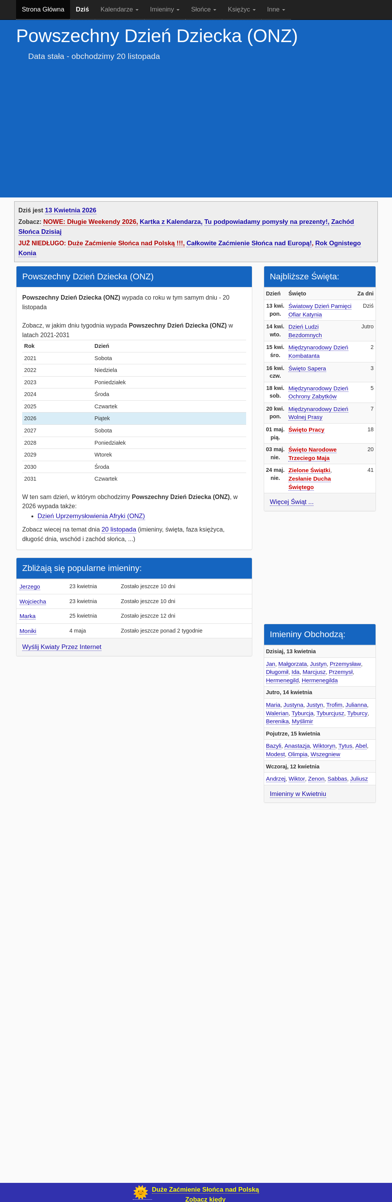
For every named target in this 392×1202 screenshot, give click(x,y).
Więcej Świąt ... (292, 502)
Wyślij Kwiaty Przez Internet (61, 647)
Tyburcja (303, 713)
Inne (276, 9)
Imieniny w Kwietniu (298, 794)
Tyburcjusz (330, 713)
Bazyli (273, 745)
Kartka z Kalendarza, (171, 221)
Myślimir (302, 721)
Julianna (356, 704)
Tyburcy (357, 713)
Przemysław (345, 664)
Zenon (316, 778)
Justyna (293, 704)
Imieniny (165, 9)
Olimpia (297, 754)
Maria (273, 704)
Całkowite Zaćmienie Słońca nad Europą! (249, 243)
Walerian (277, 713)
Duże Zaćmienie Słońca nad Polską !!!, (126, 243)
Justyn (318, 664)
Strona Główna (43, 9)
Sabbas (337, 778)
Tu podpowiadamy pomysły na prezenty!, (267, 221)
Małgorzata (292, 664)
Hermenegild (282, 680)
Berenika (277, 721)
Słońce (203, 9)
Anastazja (297, 745)
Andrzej (276, 778)
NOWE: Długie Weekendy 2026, (90, 221)
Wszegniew (325, 754)
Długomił (277, 672)
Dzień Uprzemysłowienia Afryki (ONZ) (91, 516)
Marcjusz (313, 672)
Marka (28, 616)
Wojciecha (33, 601)
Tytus (345, 745)
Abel (361, 745)
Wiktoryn (324, 745)
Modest (275, 754)
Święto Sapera (307, 368)
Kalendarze (120, 9)
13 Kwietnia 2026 (70, 210)
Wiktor (297, 778)
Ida (295, 672)
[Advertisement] (196, 121)
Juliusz (359, 778)
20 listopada (118, 529)
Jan (270, 664)
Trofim (334, 704)
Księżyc (241, 9)
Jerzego (30, 586)
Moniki (28, 631)
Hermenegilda (320, 680)
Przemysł (341, 672)
